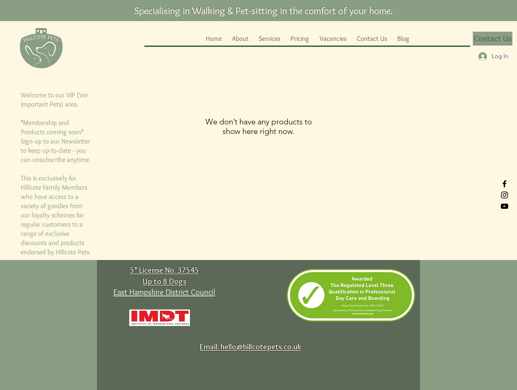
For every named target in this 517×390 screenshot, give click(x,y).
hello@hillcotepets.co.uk (261, 346)
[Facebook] (504, 183)
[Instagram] (504, 195)
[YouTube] (504, 206)
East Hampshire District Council (164, 292)
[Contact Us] (492, 39)
